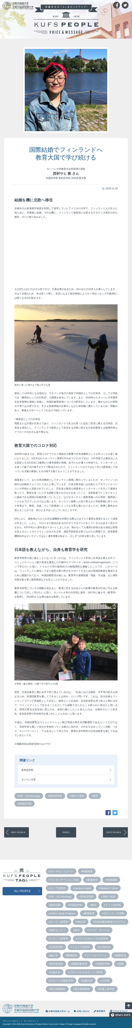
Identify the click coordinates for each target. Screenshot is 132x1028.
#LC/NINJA (104, 947)
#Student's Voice (108, 888)
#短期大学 (87, 980)
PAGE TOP (128, 1005)
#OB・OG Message (28, 795)
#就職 (120, 963)
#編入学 (53, 955)
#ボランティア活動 (113, 913)
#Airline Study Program (62, 913)
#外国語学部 (24, 803)
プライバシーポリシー (11, 1021)
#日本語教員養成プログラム (109, 921)
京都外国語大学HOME (57, 1011)
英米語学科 (27, 770)
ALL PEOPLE (22, 891)
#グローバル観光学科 (61, 980)
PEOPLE (18, 832)
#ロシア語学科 (57, 888)
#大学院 (104, 980)
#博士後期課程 (81, 989)
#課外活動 (54, 905)
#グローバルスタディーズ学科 (85, 972)
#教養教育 (89, 913)
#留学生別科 (56, 963)
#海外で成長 (77, 795)
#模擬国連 (87, 871)
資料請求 (100, 1011)
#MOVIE (81, 921)
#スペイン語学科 (58, 921)
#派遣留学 (92, 879)
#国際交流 (120, 955)
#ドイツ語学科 (112, 905)
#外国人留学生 (106, 989)
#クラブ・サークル (98, 930)
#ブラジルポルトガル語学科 (92, 938)
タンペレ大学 (28, 779)
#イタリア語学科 (80, 947)
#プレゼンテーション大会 (64, 879)
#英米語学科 (55, 795)
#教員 (93, 905)
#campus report (82, 888)
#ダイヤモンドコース (61, 871)
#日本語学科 (56, 947)
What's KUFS (122, 1015)
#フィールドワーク (96, 955)
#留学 (95, 795)
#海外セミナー (57, 930)
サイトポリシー (30, 1021)
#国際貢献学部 (79, 963)
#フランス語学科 (58, 938)
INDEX (66, 832)
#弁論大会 (54, 972)
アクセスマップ (118, 1011)
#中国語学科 (75, 905)
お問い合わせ (81, 1011)
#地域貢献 (111, 879)
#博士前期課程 (57, 989)
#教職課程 (71, 955)
